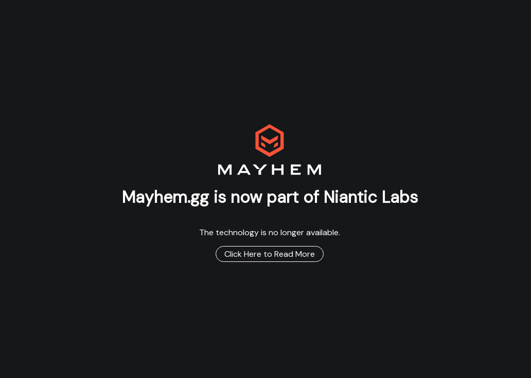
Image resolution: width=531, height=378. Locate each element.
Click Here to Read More (269, 254)
